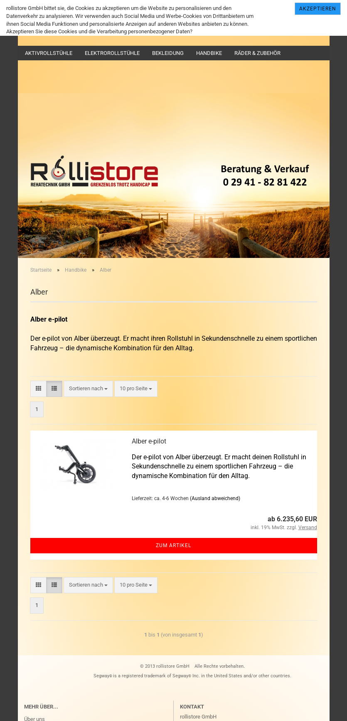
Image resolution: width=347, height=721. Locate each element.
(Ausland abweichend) (215, 498)
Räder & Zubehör (257, 53)
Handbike (209, 53)
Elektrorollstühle (112, 53)
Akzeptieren (317, 9)
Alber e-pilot (149, 441)
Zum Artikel (173, 545)
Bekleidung (168, 53)
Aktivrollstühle (48, 53)
